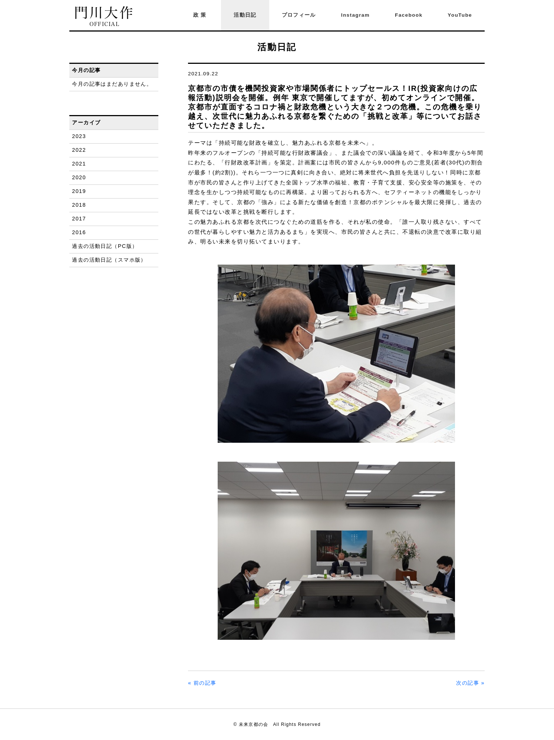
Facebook (408, 15)
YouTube (460, 15)
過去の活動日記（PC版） (105, 246)
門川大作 (104, 16)
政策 (201, 15)
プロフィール (299, 15)
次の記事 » (470, 683)
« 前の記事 (202, 683)
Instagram (355, 15)
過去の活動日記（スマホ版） (109, 260)
